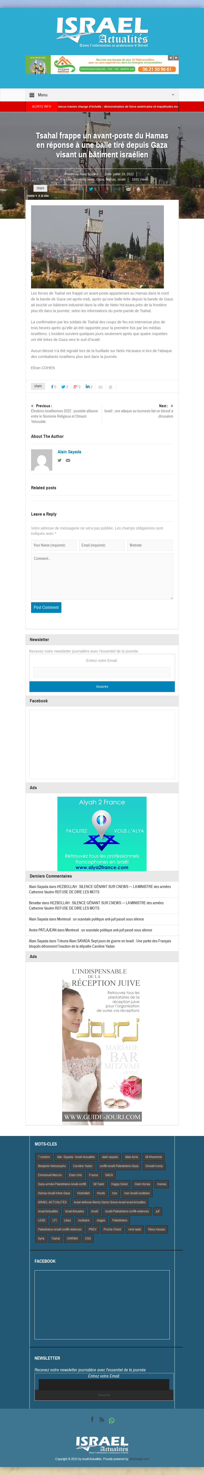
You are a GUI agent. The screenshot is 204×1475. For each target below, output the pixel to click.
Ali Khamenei (153, 1157)
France (93, 1175)
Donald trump (154, 1166)
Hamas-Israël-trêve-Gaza (54, 1193)
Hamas (111, 179)
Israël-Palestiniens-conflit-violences (127, 1211)
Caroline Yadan (82, 1166)
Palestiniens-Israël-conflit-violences (60, 1229)
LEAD (41, 1220)
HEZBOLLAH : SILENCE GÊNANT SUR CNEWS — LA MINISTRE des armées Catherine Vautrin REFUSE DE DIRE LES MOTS (96, 906)
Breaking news (84, 179)
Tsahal (56, 1238)
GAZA (109, 1175)
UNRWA (72, 1238)
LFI (55, 1220)
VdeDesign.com (139, 1459)
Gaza (100, 179)
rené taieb (134, 1229)
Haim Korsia (142, 1184)
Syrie (41, 1238)
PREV (92, 1229)
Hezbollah (83, 1193)
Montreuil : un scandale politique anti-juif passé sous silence (100, 919)
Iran (114, 1193)
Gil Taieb (98, 1184)
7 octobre (44, 1157)
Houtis (101, 1193)
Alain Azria (131, 1157)
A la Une (66, 179)
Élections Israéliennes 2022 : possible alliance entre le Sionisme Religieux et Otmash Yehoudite (66, 413)
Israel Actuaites (74, 1211)
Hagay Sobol (119, 1184)
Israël (121, 179)
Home (31, 196)
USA (88, 1238)
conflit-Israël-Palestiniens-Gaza (119, 1166)
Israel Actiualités (48, 1211)
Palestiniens (119, 1220)
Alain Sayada (88, 174)
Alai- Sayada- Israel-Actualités (76, 1157)
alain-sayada (110, 1157)
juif (157, 1211)
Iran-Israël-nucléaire (137, 1193)
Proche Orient (112, 1229)
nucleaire (84, 1220)
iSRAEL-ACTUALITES (52, 1202)
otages (101, 1220)
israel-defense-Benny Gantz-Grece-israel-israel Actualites (110, 1202)
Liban (67, 1220)
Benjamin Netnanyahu (52, 1166)
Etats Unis (75, 1175)
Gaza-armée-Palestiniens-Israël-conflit (62, 1184)
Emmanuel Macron (50, 1175)
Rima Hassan (156, 1229)
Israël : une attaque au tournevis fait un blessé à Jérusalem (137, 411)
